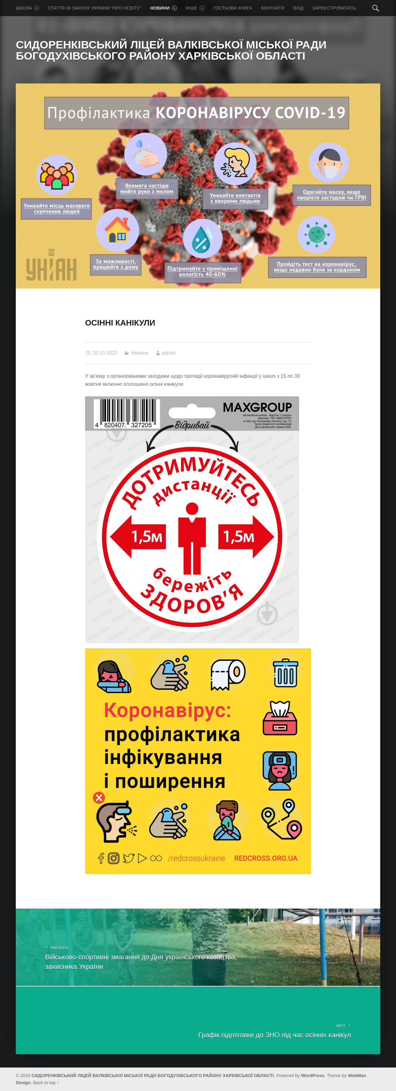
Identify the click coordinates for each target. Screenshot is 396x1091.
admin (169, 353)
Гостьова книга (232, 8)
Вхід (298, 8)
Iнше (195, 8)
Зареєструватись (334, 8)
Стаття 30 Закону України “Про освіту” (94, 8)
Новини (163, 8)
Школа (27, 8)
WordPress (313, 1075)
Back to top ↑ (46, 1082)
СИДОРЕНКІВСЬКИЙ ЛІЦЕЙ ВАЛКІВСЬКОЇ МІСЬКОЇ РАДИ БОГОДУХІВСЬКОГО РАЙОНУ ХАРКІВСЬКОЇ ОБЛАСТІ (153, 1075)
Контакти (272, 8)
